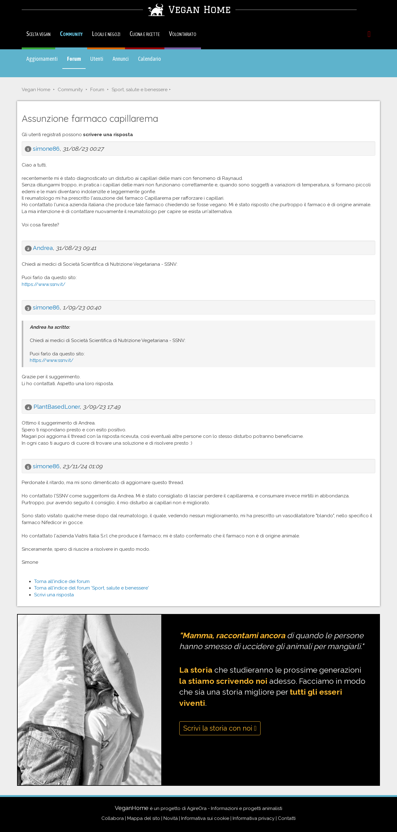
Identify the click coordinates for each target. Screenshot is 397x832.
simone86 (46, 148)
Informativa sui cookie (205, 818)
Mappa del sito (143, 818)
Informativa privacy (253, 818)
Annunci (121, 59)
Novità (170, 818)
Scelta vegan (38, 33)
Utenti (96, 59)
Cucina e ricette (145, 33)
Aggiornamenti (42, 59)
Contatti (287, 818)
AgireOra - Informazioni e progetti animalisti (234, 808)
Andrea (43, 247)
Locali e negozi (106, 33)
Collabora (112, 818)
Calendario (149, 59)
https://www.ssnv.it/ (43, 284)
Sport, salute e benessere (139, 89)
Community (71, 33)
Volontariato (182, 33)
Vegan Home (36, 89)
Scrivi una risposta (54, 595)
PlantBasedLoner (56, 406)
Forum (76, 61)
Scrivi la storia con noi (219, 728)
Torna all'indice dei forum (62, 581)
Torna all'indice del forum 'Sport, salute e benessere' (91, 588)
